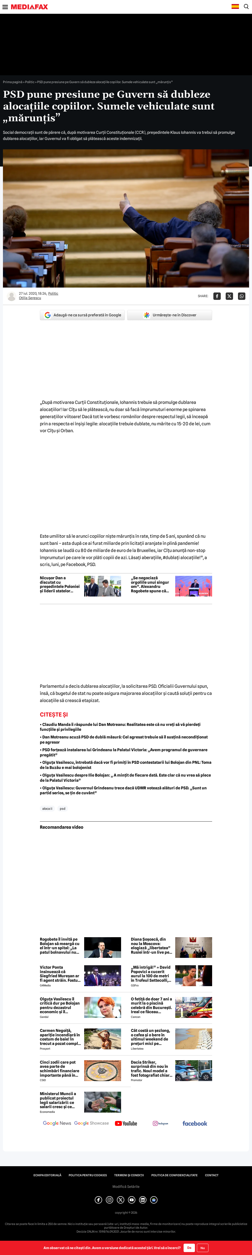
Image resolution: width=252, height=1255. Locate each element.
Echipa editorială (47, 1175)
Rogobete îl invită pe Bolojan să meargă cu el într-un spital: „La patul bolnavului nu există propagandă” (59, 945)
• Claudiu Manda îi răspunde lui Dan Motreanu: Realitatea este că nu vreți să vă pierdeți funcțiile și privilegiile (120, 727)
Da (189, 1248)
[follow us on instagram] (160, 1124)
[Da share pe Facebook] (217, 296)
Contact (212, 1175)
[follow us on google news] (57, 1124)
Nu (203, 1248)
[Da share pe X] (229, 296)
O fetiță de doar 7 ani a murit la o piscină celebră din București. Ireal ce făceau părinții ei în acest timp (151, 1005)
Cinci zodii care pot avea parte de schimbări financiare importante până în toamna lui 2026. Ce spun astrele (59, 1068)
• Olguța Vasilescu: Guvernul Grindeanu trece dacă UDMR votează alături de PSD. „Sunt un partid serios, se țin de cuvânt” (123, 791)
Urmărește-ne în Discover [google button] (169, 315)
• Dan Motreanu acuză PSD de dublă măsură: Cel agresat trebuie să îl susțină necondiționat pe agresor (124, 740)
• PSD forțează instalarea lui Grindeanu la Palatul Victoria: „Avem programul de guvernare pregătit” (123, 752)
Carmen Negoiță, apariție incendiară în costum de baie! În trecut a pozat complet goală (61, 1037)
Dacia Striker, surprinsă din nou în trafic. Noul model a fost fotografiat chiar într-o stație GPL (150, 1068)
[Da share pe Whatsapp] (241, 296)
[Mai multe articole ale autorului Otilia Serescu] (11, 296)
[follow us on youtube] (126, 1124)
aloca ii (47, 809)
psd (62, 809)
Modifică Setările (126, 1187)
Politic (29, 82)
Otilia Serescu (30, 298)
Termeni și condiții (129, 1175)
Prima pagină (12, 82)
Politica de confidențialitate (174, 1175)
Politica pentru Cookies (88, 1175)
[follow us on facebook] (195, 1124)
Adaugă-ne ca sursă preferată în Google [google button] (82, 315)
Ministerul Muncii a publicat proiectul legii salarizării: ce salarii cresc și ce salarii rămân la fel (58, 1100)
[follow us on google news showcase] (91, 1124)
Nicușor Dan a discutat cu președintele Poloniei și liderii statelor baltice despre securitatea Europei (60, 584)
